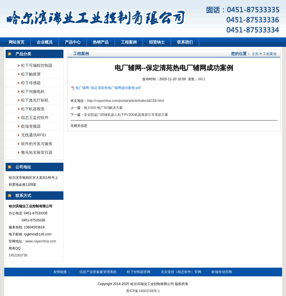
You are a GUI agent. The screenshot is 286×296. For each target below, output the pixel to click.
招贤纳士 (157, 42)
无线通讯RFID (33, 135)
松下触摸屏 (31, 74)
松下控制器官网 (138, 272)
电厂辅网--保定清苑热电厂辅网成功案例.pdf (108, 88)
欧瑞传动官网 (222, 272)
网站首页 (16, 42)
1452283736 (18, 255)
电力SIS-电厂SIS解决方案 (103, 108)
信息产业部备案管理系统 (97, 272)
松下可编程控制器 (36, 65)
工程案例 (129, 42)
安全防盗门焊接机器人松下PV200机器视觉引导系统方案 (126, 115)
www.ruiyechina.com (41, 241)
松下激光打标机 (35, 100)
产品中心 (73, 42)
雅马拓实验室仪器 (36, 152)
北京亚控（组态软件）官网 (181, 272)
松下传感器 (31, 83)
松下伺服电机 (33, 91)
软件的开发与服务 (36, 143)
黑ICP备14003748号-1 (143, 291)
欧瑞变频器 (31, 126)
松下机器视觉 (33, 109)
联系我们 (185, 42)
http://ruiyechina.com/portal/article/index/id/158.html (125, 101)
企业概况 (44, 42)
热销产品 (101, 42)
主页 (255, 54)
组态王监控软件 (35, 117)
